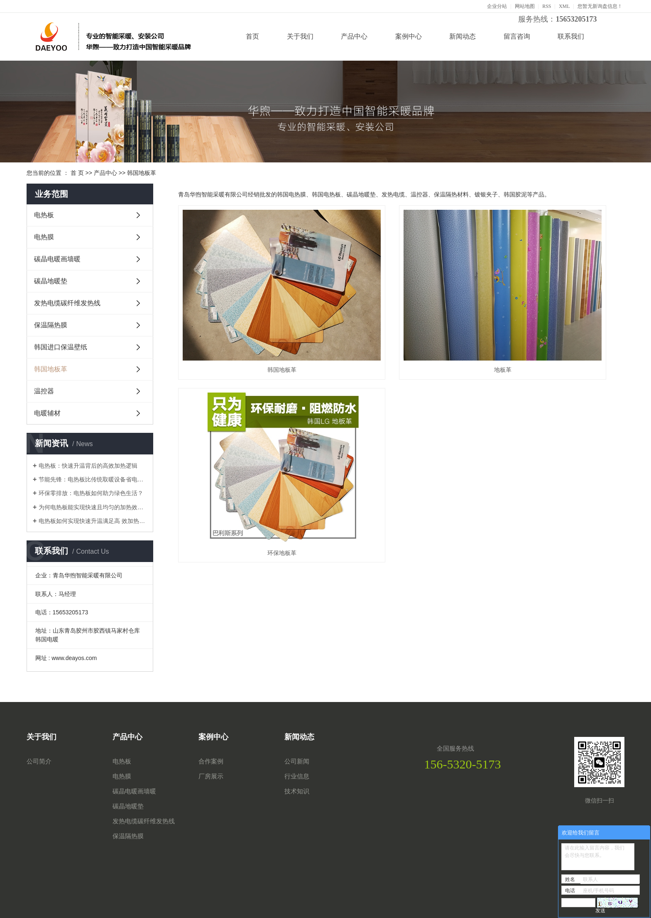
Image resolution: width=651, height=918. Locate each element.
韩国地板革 (141, 172)
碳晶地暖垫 (50, 281)
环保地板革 (554, 318)
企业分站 (497, 6)
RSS (546, 6)
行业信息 (296, 776)
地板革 (401, 318)
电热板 (44, 214)
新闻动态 (462, 36)
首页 (252, 36)
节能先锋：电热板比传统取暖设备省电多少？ (93, 479)
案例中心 (408, 36)
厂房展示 (210, 776)
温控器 (44, 391)
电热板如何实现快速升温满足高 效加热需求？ (93, 521)
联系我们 (571, 36)
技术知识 (296, 791)
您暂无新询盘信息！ (600, 6)
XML (564, 6)
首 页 (77, 172)
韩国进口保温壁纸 (60, 347)
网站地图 (525, 6)
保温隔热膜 (50, 325)
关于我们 (300, 36)
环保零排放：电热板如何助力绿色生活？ (91, 493)
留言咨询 (517, 36)
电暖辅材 (47, 413)
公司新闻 (296, 761)
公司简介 (39, 761)
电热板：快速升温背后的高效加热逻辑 (88, 465)
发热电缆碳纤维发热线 (67, 303)
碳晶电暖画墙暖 (57, 259)
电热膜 (44, 237)
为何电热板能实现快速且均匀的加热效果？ (93, 507)
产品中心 (354, 36)
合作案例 (210, 761)
